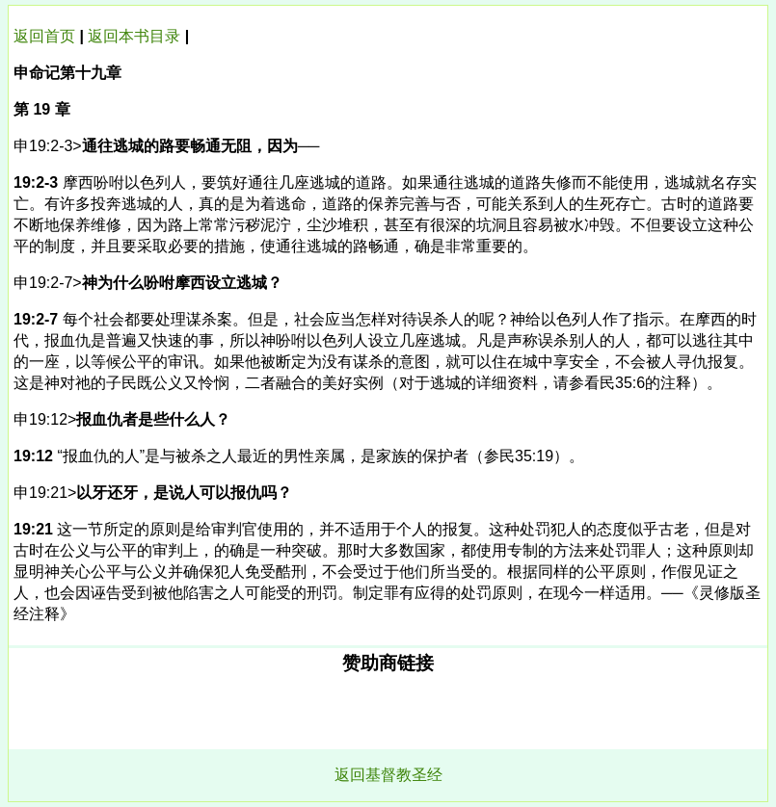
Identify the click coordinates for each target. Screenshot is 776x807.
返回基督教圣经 (388, 775)
